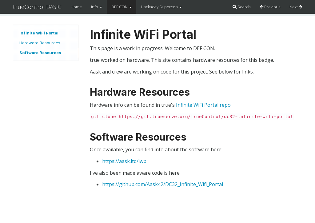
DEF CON (121, 7)
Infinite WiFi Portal (38, 32)
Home (76, 7)
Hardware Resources (39, 42)
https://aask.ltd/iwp (124, 161)
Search (242, 7)
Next (295, 7)
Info (96, 7)
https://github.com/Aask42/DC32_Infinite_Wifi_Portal (162, 184)
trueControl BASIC (37, 7)
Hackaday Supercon (161, 7)
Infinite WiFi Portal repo (203, 105)
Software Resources (40, 52)
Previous (270, 7)
